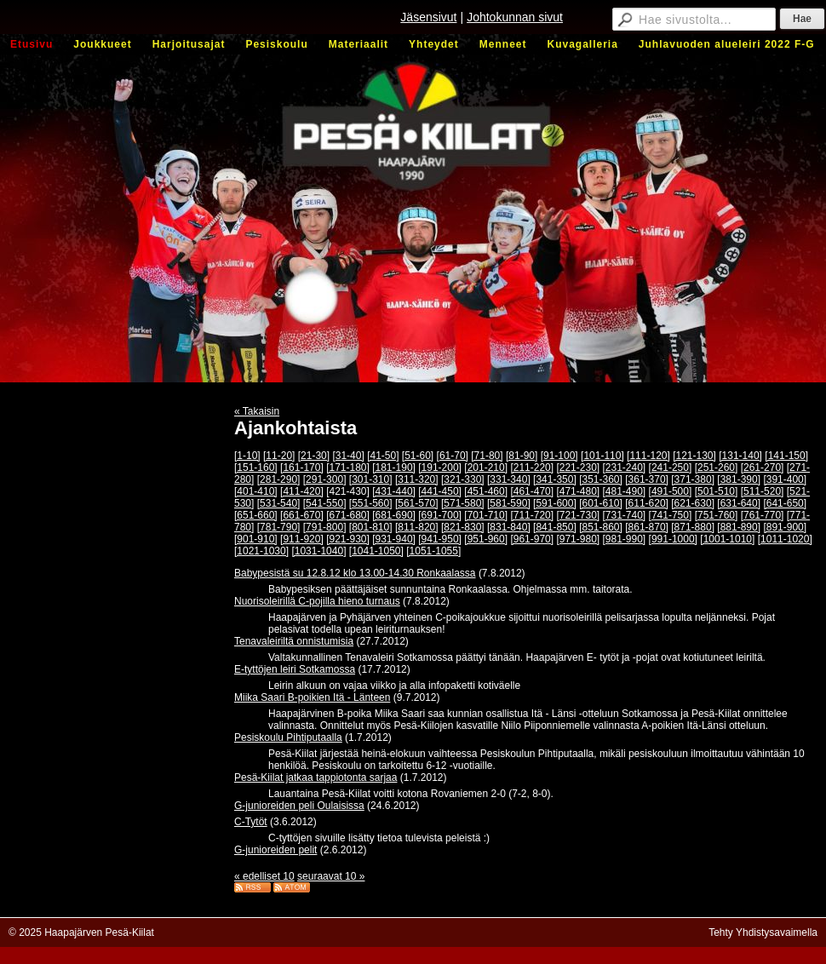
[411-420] (302, 491)
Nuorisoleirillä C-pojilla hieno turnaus (317, 601)
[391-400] (784, 479)
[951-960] (486, 539)
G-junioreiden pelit (275, 850)
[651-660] (256, 515)
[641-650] (784, 503)
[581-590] (509, 503)
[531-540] (279, 503)
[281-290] (279, 479)
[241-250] (670, 467)
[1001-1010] (727, 539)
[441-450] (440, 491)
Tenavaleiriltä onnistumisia (293, 641)
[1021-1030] (261, 551)
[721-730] (577, 515)
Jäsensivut (428, 17)
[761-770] (762, 515)
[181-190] (394, 467)
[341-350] (554, 479)
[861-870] (646, 527)
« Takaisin (256, 411)
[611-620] (646, 503)
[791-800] (325, 527)
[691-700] (440, 515)
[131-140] (740, 456)
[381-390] (738, 479)
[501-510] (716, 491)
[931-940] (394, 539)
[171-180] (348, 467)
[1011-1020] (785, 539)
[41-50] (383, 456)
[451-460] (486, 491)
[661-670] (302, 515)
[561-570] (417, 503)
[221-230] (577, 467)
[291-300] (325, 479)
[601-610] (600, 503)
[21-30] (314, 456)
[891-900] (784, 527)
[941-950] (440, 539)
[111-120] (648, 456)
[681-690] (394, 515)
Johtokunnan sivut (515, 17)
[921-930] (348, 539)
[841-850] (554, 527)
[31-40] (348, 456)
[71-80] (486, 456)
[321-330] (463, 479)
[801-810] (371, 527)
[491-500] (670, 491)
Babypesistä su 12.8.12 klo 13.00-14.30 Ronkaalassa (355, 573)
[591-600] (554, 503)
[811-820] (417, 527)
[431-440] (394, 491)
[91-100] (559, 456)
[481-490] (624, 491)
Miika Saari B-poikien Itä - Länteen (312, 697)
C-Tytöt (250, 822)
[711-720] (532, 515)
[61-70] (452, 456)
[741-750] (670, 515)
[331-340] (509, 479)
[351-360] (600, 479)
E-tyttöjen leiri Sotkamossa (294, 669)
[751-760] (716, 515)
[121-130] (694, 456)
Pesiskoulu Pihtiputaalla (288, 737)
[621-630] (692, 503)
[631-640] (738, 503)
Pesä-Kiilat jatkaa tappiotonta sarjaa (315, 777)
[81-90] (521, 456)
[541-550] (325, 503)
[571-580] (463, 503)
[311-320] (417, 479)
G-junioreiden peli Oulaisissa (299, 806)
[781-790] (279, 527)
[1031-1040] (318, 551)
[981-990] (624, 539)
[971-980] (577, 539)
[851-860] (600, 527)
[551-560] (371, 503)
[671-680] (348, 515)
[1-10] (247, 456)
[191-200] (440, 467)
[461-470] (532, 491)
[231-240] (624, 467)
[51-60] (417, 456)
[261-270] (762, 467)
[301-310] (371, 479)
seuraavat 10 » (330, 876)
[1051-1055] (433, 551)
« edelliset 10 (264, 876)
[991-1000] (673, 539)
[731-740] (624, 515)
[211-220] (532, 467)
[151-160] (256, 467)
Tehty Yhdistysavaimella (762, 932)
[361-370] (646, 479)
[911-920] (302, 539)
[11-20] (279, 456)
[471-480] (577, 491)
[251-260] (716, 467)
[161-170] (302, 467)
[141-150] (786, 456)
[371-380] (692, 479)
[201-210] (486, 467)
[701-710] (486, 515)
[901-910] (256, 539)
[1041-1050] (376, 551)
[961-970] (532, 539)
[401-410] (256, 491)
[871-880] (692, 527)
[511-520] (762, 491)
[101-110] (602, 456)
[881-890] (738, 527)
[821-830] (463, 527)
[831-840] (509, 527)
